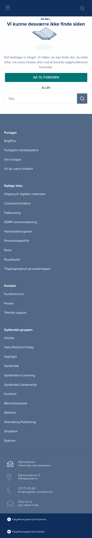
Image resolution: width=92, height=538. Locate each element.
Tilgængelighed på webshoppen (27, 269)
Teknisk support (15, 313)
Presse (9, 303)
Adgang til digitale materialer (25, 194)
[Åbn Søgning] (82, 8)
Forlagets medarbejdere (21, 150)
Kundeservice (14, 294)
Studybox (11, 431)
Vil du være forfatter (18, 169)
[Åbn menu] (7, 8)
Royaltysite (12, 260)
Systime (9, 441)
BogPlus (10, 141)
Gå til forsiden (46, 77)
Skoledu (10, 413)
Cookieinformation (17, 203)
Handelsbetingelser (18, 231)
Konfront (10, 394)
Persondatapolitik (16, 241)
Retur (8, 250)
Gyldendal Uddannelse (20, 385)
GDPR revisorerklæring (20, 222)
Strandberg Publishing (20, 422)
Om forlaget (12, 160)
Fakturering (12, 213)
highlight (10, 357)
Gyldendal (11, 366)
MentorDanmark (15, 403)
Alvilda (9, 338)
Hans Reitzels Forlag (19, 347)
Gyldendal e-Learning (19, 375)
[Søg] (82, 98)
